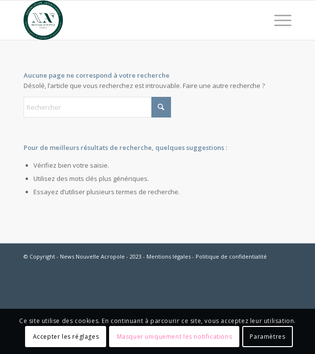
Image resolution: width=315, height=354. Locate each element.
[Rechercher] (97, 107)
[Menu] (277, 20)
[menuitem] (277, 20)
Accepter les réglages (66, 336)
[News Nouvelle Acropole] (131, 20)
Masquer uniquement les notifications (174, 336)
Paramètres (267, 336)
